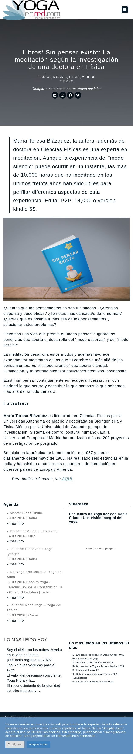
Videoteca (78, 504)
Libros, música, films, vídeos (66, 77)
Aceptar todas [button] (38, 744)
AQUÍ (66, 479)
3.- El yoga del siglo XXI (86, 670)
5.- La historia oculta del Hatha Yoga (92, 681)
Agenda (10, 504)
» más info (15, 523)
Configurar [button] (15, 744)
